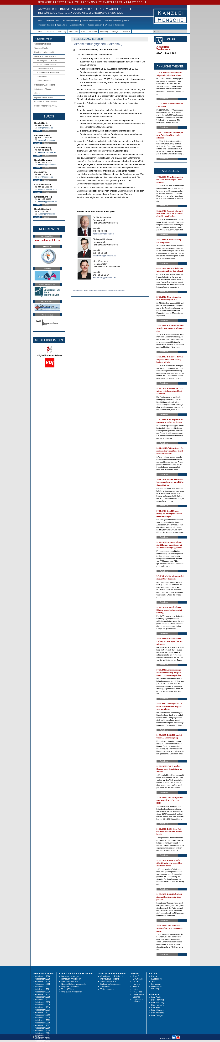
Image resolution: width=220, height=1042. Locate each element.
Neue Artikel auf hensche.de (73, 984)
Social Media (138, 994)
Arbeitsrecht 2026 (42, 976)
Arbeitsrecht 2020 (42, 992)
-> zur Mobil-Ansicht (43, 39)
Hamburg (62, 31)
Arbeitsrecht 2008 (42, 1023)
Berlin (40, 31)
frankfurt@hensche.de (46, 140)
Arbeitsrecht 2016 (42, 1002)
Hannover (73, 31)
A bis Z (136, 976)
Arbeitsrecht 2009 (42, 1020)
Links (135, 989)
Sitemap (136, 997)
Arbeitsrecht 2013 (42, 1010)
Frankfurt (50, 31)
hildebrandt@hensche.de (104, 255)
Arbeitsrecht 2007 (42, 1025)
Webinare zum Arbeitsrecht (46, 102)
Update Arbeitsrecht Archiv (45, 106)
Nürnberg (104, 31)
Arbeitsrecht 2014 (42, 1007)
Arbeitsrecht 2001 (42, 1041)
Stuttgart (115, 31)
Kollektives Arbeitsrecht (48, 72)
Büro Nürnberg (157, 1013)
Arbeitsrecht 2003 (42, 1036)
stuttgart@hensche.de (46, 214)
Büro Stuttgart (157, 1015)
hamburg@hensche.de (47, 152)
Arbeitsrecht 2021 (42, 989)
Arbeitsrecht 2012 (42, 1012)
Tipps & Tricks (62, 25)
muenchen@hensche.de (47, 189)
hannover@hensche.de (47, 165)
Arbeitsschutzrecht (45, 68)
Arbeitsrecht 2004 (42, 1033)
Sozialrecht (42, 77)
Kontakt (136, 987)
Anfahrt (37, 131)
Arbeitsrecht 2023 (42, 984)
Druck (135, 981)
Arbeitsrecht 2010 (42, 1018)
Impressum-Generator (46, 25)
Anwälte (126, 31)
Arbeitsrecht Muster (77, 25)
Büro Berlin (156, 997)
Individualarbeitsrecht (46, 64)
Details (46, 131)
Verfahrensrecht (44, 81)
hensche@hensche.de (103, 234)
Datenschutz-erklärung (157, 988)
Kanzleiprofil (119, 25)
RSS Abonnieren (41, 1037)
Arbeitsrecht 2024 (42, 981)
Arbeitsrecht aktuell (52, 21)
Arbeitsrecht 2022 (42, 987)
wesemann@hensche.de (104, 277)
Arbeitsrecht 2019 (42, 994)
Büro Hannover (157, 1005)
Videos (37, 93)
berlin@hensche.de (45, 128)
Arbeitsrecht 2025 (42, 979)
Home (40, 21)
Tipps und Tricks (41, 48)
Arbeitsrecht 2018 (42, 997)
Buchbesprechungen (70, 976)
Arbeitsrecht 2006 (42, 1028)
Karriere (136, 984)
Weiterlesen (164, 99)
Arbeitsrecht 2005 (42, 1030)
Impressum (156, 984)
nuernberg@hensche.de (47, 202)
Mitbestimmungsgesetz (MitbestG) (97, 44)
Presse (126, 21)
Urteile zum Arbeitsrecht (112, 21)
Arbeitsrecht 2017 (42, 999)
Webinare (108, 25)
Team (153, 981)
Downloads (137, 979)
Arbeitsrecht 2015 (42, 1005)
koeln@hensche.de (45, 177)
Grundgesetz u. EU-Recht (48, 60)
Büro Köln (155, 1007)
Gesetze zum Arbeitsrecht (91, 21)
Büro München (157, 1010)
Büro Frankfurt (157, 1000)
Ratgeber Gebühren (95, 25)
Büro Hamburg (157, 1002)
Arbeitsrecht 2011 (42, 1015)
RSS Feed (137, 992)
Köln (83, 31)
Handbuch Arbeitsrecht (71, 21)
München (93, 31)
